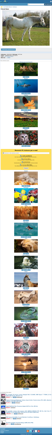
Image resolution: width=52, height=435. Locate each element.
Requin (26, 78)
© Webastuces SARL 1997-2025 (26, 434)
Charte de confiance (4, 430)
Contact (2, 432)
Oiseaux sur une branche (26, 62)
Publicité (2, 431)
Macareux (26, 222)
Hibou (25, 129)
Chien (26, 271)
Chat (26, 205)
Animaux (28, 93)
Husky (26, 339)
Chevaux (26, 111)
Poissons (26, 187)
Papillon (26, 95)
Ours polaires (25, 255)
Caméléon (26, 306)
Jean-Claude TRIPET (8, 56)
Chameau (26, 289)
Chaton (26, 171)
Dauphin (26, 355)
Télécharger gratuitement (8, 49)
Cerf (26, 373)
